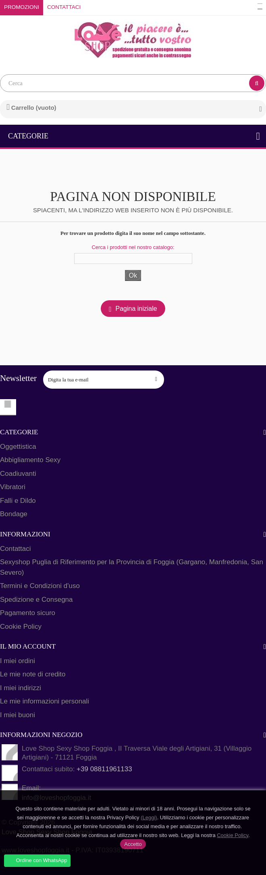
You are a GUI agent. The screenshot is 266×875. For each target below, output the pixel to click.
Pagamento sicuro (27, 613)
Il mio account (28, 646)
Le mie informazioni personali (44, 701)
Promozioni (21, 7)
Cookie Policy (21, 626)
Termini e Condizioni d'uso (40, 586)
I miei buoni (17, 715)
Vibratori (12, 487)
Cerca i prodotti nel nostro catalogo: (132, 247)
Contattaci (64, 7)
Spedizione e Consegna (36, 599)
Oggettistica (18, 446)
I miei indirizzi (20, 688)
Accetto (132, 844)
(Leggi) (149, 817)
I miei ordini (17, 661)
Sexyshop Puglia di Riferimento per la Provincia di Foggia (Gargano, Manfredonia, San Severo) (131, 567)
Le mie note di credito (33, 674)
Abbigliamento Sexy (30, 460)
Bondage (13, 514)
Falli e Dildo (18, 500)
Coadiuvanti (18, 473)
